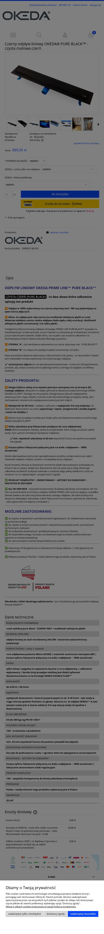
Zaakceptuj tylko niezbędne (24, 913)
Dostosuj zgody (55, 913)
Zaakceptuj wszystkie (83, 913)
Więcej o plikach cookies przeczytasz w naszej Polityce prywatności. (41, 906)
